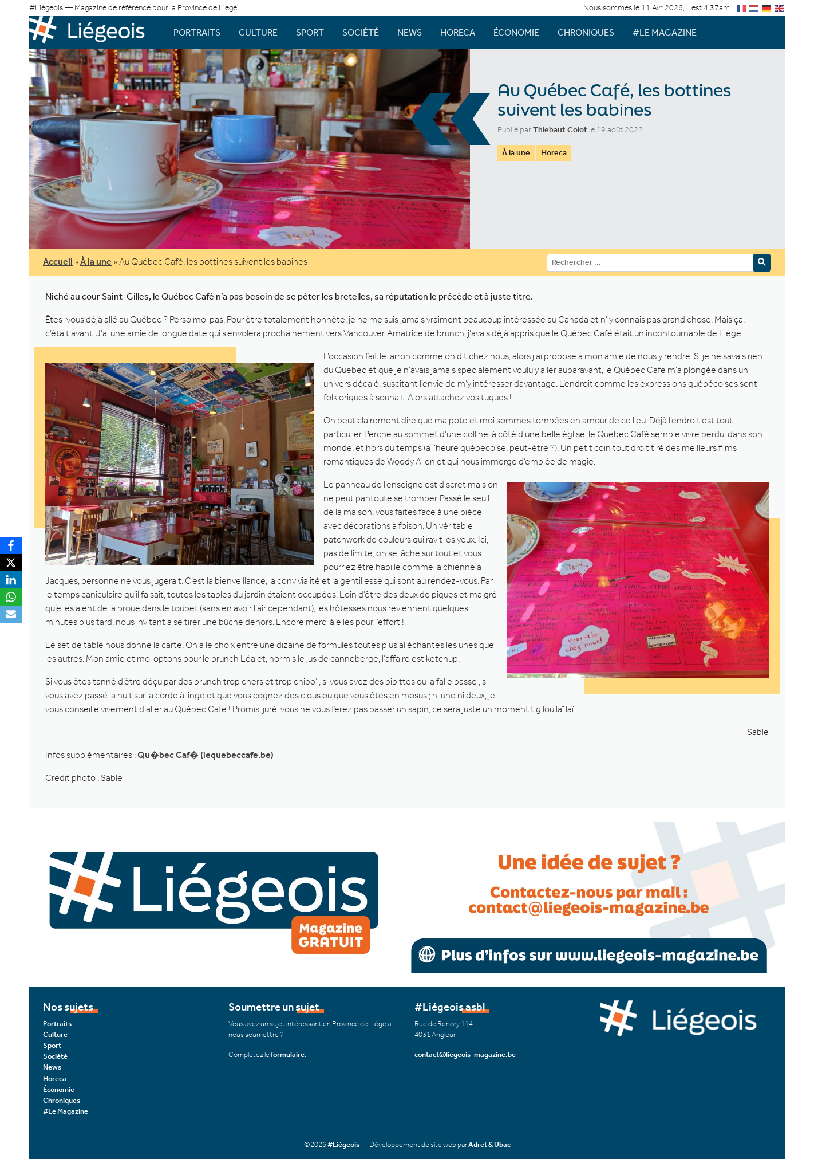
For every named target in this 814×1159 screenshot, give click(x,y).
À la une (516, 153)
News (409, 32)
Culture (258, 32)
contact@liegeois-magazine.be (465, 1054)
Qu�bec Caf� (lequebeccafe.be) (205, 754)
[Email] (11, 614)
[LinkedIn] (11, 579)
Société (360, 32)
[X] (11, 562)
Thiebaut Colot (560, 130)
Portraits (196, 32)
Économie (516, 32)
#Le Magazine (665, 32)
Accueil (58, 261)
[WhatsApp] (11, 597)
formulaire (288, 1054)
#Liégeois (343, 1144)
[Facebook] (11, 545)
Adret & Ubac (489, 1144)
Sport (310, 32)
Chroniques (586, 32)
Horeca (457, 32)
